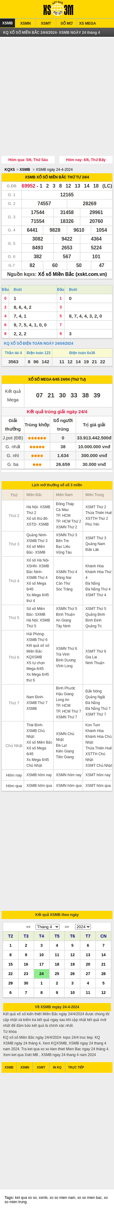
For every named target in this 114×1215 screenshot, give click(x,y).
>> (67, 929)
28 (103, 975)
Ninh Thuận (94, 663)
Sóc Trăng (64, 590)
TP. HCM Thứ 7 (68, 712)
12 (72, 957)
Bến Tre (62, 541)
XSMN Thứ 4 (66, 572)
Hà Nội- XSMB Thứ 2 (38, 510)
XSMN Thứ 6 (66, 649)
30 (26, 985)
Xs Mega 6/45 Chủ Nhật (37, 763)
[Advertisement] (57, 98)
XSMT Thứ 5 (95, 609)
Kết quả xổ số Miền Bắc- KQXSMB (37, 652)
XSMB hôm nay (39, 775)
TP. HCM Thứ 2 (68, 522)
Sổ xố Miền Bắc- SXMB (35, 612)
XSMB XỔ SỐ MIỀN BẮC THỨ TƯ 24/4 (57, 178)
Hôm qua (14, 786)
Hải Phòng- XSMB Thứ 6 (36, 637)
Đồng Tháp (65, 504)
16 (26, 966)
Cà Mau (62, 510)
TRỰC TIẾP (76, 1069)
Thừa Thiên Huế (98, 513)
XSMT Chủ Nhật (98, 766)
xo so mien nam (62, 1201)
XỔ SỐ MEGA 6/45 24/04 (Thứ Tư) (57, 380)
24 (41, 975)
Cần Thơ (63, 584)
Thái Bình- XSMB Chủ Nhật (35, 731)
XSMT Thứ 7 (95, 715)
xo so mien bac (89, 1201)
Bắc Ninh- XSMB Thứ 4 (36, 575)
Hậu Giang (65, 694)
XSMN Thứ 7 (66, 718)
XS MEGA (87, 23)
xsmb (43, 1201)
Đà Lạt (61, 746)
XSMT (46, 23)
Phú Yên (92, 525)
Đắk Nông (93, 692)
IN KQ (57, 1069)
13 (88, 957)
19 (72, 966)
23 (26, 975)
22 (10, 975)
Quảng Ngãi (95, 698)
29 (10, 985)
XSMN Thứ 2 (66, 528)
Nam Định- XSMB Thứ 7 (36, 701)
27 (88, 975)
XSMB (7, 23)
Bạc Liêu (63, 547)
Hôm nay (14, 775)
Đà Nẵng (92, 584)
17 (41, 966)
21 (103, 966)
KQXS (10, 170)
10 (41, 957)
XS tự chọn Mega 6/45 (35, 666)
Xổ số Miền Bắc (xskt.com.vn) (72, 274)
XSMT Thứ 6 (95, 652)
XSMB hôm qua (39, 786)
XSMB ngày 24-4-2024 (54, 170)
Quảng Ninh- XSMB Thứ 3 (36, 539)
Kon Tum (92, 726)
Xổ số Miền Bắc (39, 743)
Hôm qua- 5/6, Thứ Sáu (28, 160)
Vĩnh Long (64, 666)
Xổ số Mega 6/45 (36, 587)
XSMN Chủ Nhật (65, 737)
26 (72, 975)
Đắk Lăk (92, 550)
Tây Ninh (63, 627)
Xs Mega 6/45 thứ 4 (37, 598)
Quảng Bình (95, 615)
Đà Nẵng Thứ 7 (98, 709)
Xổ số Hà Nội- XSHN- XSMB (38, 564)
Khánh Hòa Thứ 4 (98, 575)
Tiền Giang (65, 757)
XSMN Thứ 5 (66, 609)
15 (10, 966)
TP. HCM (63, 516)
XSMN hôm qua (69, 786)
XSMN (25, 23)
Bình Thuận (65, 615)
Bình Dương (66, 661)
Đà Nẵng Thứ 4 (98, 590)
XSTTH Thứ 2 (96, 519)
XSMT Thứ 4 (95, 595)
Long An (62, 700)
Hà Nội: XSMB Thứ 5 (38, 624)
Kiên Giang (65, 752)
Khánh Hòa (94, 567)
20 (88, 966)
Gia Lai (91, 658)
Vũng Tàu (64, 553)
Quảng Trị (93, 627)
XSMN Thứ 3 (66, 536)
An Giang (63, 621)
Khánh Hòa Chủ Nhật (98, 740)
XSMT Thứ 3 (95, 539)
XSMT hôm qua (98, 786)
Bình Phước (65, 689)
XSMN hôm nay (68, 775)
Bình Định (93, 621)
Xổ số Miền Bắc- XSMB (35, 550)
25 (57, 975)
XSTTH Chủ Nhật (95, 757)
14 (103, 957)
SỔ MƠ (66, 23)
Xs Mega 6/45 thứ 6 (37, 678)
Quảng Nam (95, 544)
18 (57, 966)
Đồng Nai (63, 578)
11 (57, 957)
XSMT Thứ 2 (95, 507)
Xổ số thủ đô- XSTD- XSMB (37, 522)
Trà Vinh (63, 655)
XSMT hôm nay (97, 775)
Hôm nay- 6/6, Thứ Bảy (86, 160)
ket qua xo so (25, 1201)
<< (28, 929)
